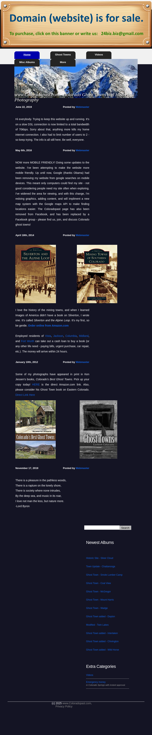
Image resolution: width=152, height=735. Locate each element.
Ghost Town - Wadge (97, 608)
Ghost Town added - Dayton (100, 616)
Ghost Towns (63, 54)
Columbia (71, 335)
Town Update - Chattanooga (100, 566)
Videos (99, 54)
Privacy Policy (64, 706)
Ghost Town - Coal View (98, 583)
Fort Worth (27, 341)
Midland (84, 335)
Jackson (58, 335)
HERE (36, 384)
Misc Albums (27, 62)
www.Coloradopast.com (77, 703)
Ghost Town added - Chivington (102, 641)
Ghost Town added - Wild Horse (102, 649)
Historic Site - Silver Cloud (99, 558)
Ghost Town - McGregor (98, 591)
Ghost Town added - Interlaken (102, 633)
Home (26, 54)
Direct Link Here (25, 394)
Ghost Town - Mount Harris (100, 599)
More (63, 62)
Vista (48, 335)
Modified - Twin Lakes (97, 624)
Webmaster (82, 106)
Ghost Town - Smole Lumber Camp (104, 574)
